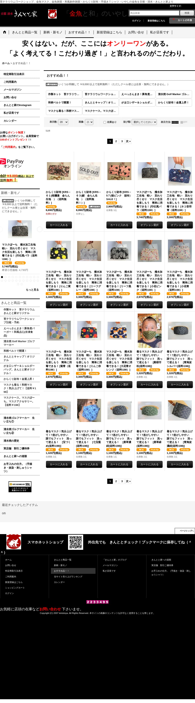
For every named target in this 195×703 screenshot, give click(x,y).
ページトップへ (187, 531)
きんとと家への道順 (15, 456)
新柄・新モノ (60, 565)
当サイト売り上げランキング (68, 576)
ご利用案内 (10, 81)
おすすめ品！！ (61, 571)
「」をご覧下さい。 (18, 146)
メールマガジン (13, 89)
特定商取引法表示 (14, 74)
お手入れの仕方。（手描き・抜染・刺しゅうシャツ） (18, 467)
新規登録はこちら (156, 20)
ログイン (136, 20)
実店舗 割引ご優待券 (16, 448)
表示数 (54, 122)
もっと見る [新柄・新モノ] (32, 289)
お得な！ (13, 132)
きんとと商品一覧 (62, 560)
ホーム (8, 560)
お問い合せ (10, 97)
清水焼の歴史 (11, 440)
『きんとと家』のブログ (115, 560)
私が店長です (11, 112)
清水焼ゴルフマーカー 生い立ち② (19, 431)
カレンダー (10, 120)
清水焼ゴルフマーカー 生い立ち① (19, 419)
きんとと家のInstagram (17, 105)
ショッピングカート (15, 587)
